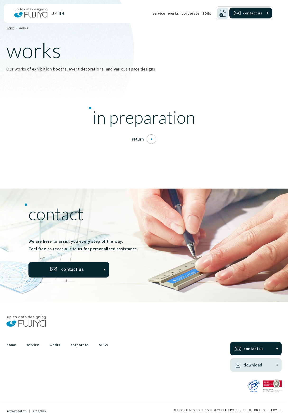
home (11, 344)
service (159, 13)
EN (61, 13)
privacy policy (16, 411)
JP (54, 13)
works (173, 13)
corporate (190, 13)
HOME (10, 28)
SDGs (206, 13)
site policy (39, 411)
